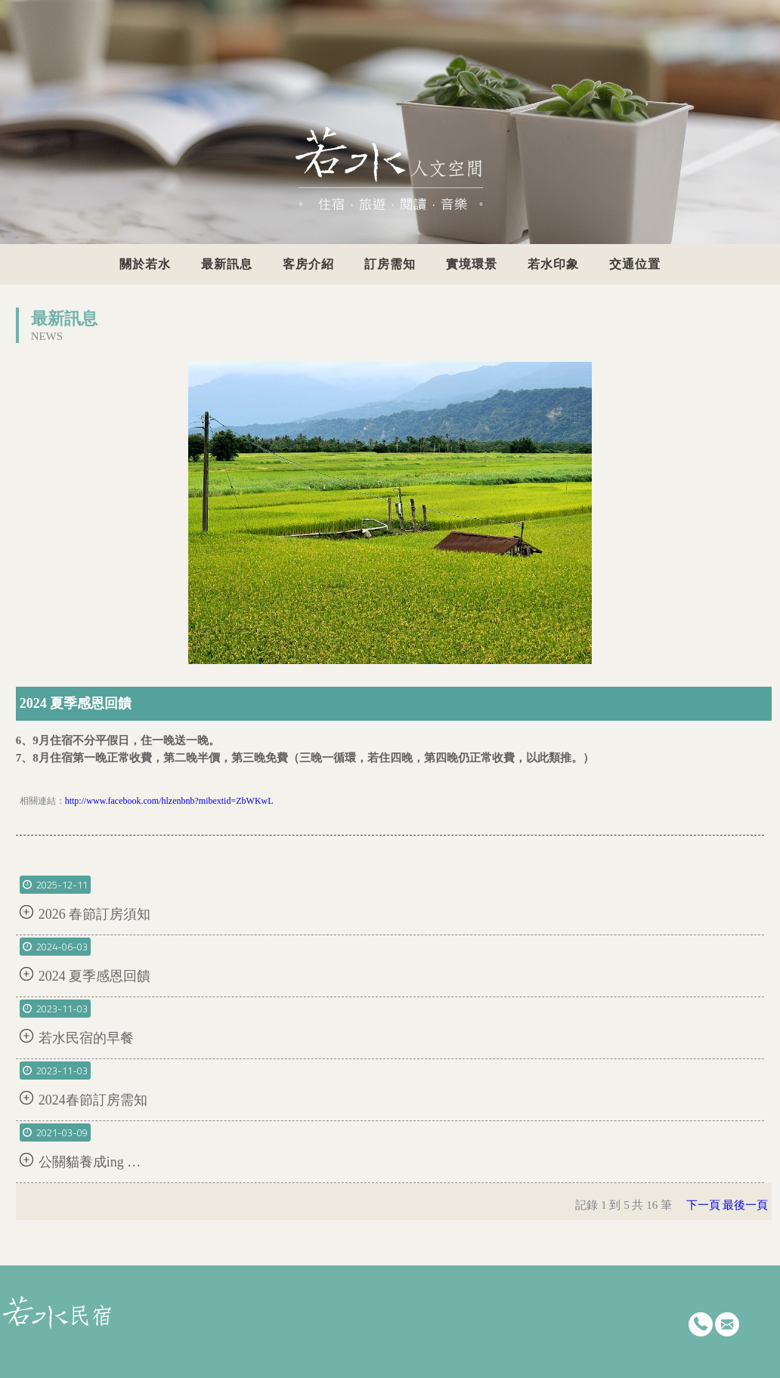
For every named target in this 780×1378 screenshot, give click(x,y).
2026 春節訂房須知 (95, 914)
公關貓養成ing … (90, 1161)
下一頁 (703, 1205)
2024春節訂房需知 (93, 1100)
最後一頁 (745, 1205)
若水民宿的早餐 (86, 1038)
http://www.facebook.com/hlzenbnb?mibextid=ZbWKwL (169, 801)
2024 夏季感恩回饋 (95, 976)
